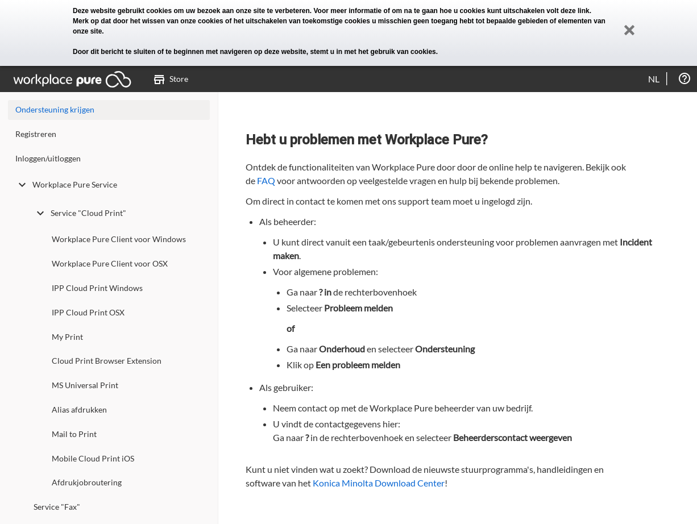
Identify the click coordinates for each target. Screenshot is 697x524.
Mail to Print (74, 434)
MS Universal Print (85, 385)
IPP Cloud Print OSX (88, 312)
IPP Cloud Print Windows (97, 288)
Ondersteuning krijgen (54, 109)
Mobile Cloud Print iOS (93, 458)
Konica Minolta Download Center (379, 482)
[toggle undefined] (22, 185)
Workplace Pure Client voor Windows (119, 239)
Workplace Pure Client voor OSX (110, 263)
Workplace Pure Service (66, 185)
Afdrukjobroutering (87, 482)
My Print (67, 337)
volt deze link (567, 11)
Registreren (35, 134)
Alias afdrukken (79, 409)
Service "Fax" (57, 506)
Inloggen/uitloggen (48, 158)
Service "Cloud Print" (80, 213)
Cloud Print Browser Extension (106, 360)
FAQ (266, 180)
